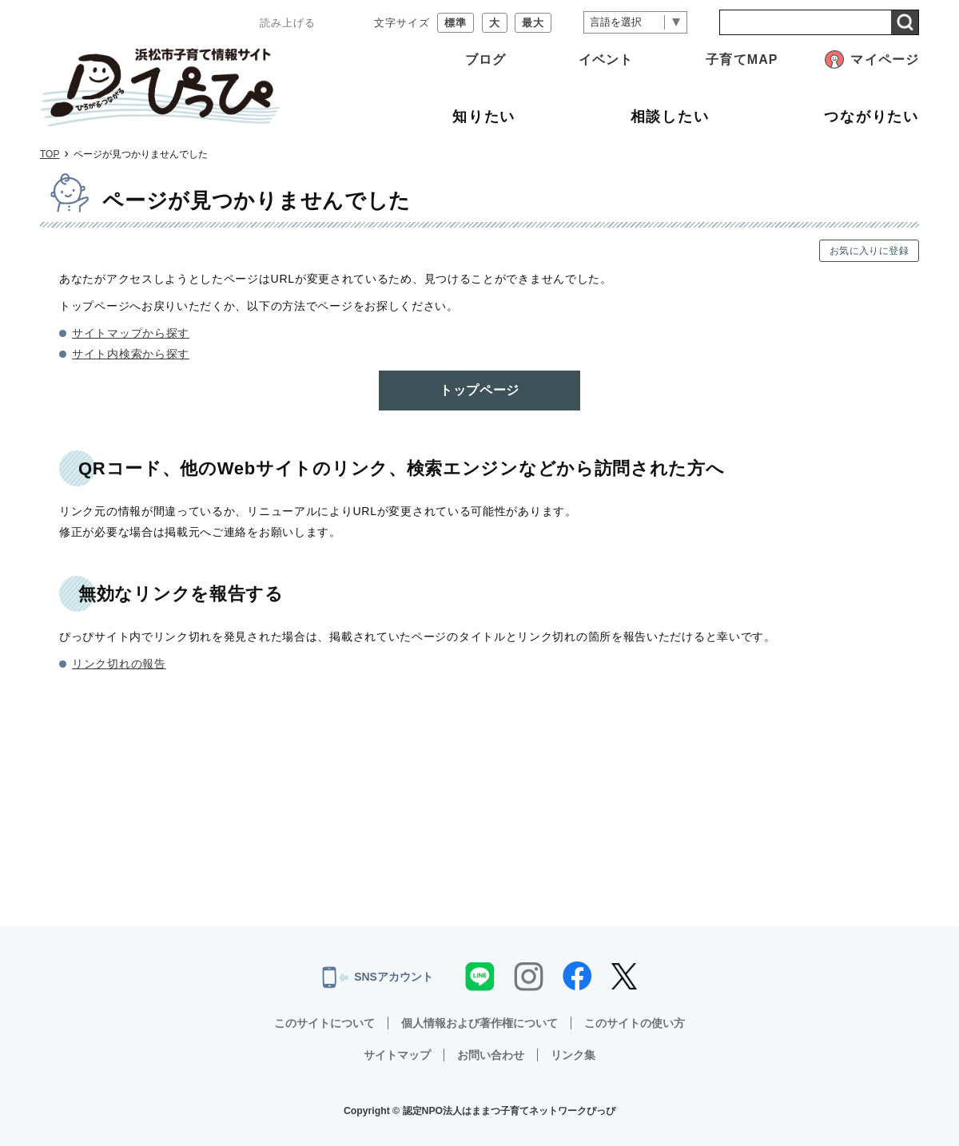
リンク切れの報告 (119, 663)
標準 (455, 23)
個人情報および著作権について (479, 1023)
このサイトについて (324, 1023)
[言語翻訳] (635, 23)
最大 (533, 23)
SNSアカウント (377, 977)
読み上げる (288, 23)
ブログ (485, 59)
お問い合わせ (490, 1055)
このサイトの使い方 (634, 1023)
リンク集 (573, 1055)
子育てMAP (742, 59)
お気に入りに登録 (869, 250)
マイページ (884, 59)
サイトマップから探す (130, 333)
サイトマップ (397, 1055)
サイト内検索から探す (130, 353)
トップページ (479, 390)
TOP (49, 154)
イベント (606, 59)
